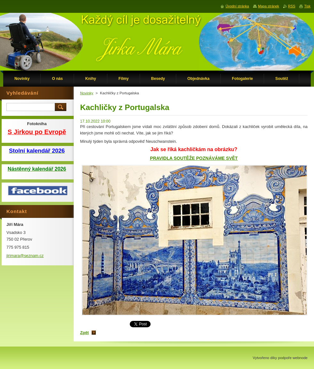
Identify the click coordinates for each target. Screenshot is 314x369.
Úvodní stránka (237, 6)
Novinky (86, 93)
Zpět (84, 332)
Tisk (307, 6)
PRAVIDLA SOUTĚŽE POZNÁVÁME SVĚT (194, 158)
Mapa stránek (268, 6)
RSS (291, 6)
